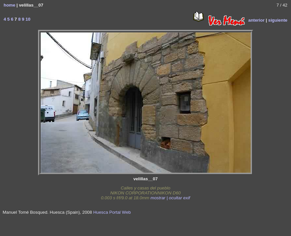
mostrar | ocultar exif (170, 197)
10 (27, 19)
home (9, 5)
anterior (256, 20)
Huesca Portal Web (112, 212)
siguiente (277, 20)
